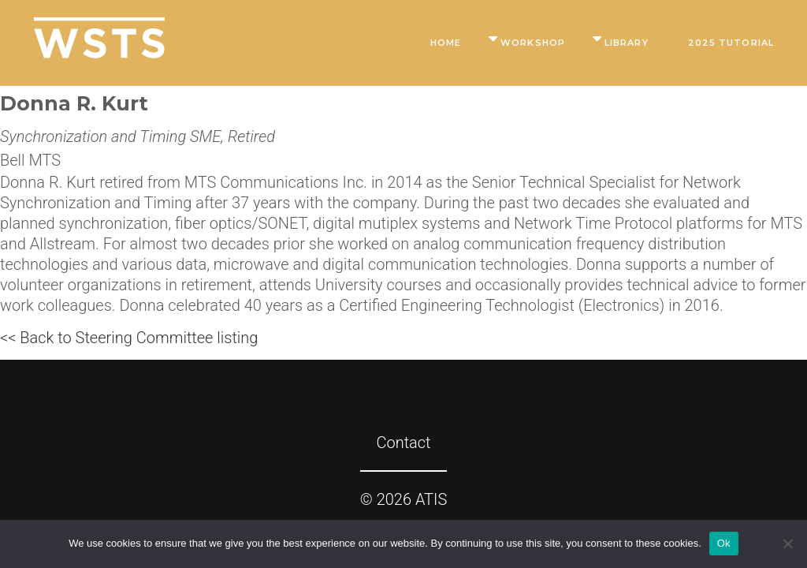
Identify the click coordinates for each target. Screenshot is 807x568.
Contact (403, 442)
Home (445, 42)
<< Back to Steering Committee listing (129, 337)
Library (626, 42)
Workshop (532, 42)
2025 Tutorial (731, 42)
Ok (724, 543)
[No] (787, 543)
